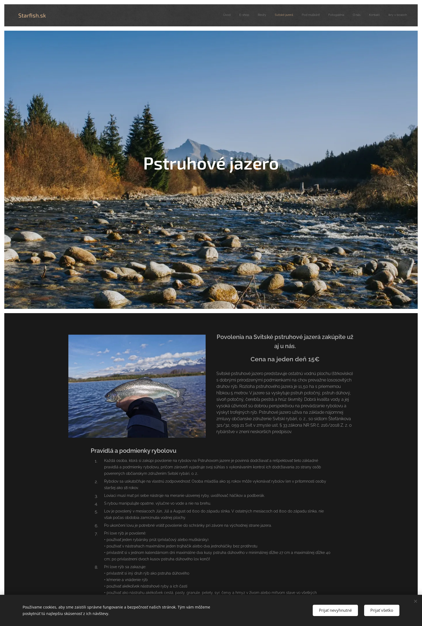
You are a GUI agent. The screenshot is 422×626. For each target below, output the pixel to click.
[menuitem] (339, 15)
